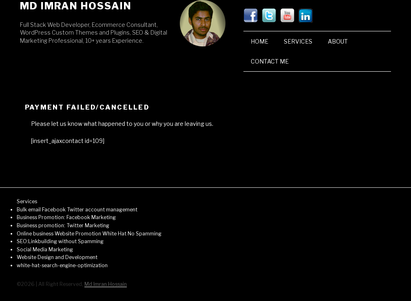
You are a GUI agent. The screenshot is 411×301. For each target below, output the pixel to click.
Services (298, 41)
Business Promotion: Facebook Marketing (66, 217)
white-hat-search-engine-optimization (62, 265)
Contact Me (270, 61)
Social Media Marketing (45, 249)
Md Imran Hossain (75, 6)
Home (259, 41)
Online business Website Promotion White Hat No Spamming (89, 234)
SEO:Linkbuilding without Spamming (60, 241)
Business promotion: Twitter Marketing (63, 225)
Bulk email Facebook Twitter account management (77, 210)
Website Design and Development (57, 257)
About (338, 41)
